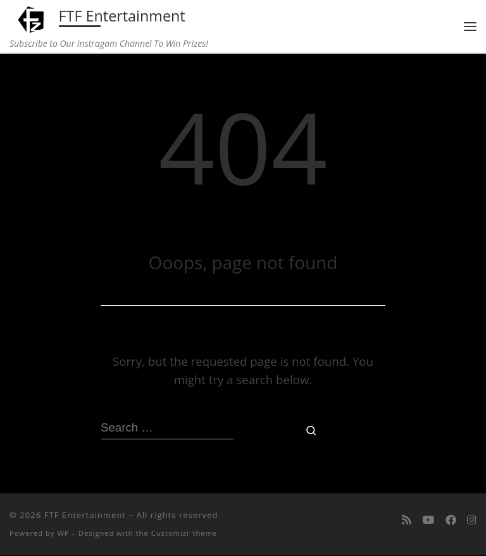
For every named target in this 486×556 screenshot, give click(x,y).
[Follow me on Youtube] (428, 520)
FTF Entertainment (85, 516)
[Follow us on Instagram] (472, 520)
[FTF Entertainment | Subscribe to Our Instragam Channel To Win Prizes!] (32, 18)
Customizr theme (184, 534)
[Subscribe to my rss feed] (406, 520)
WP (63, 534)
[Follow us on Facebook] (451, 520)
